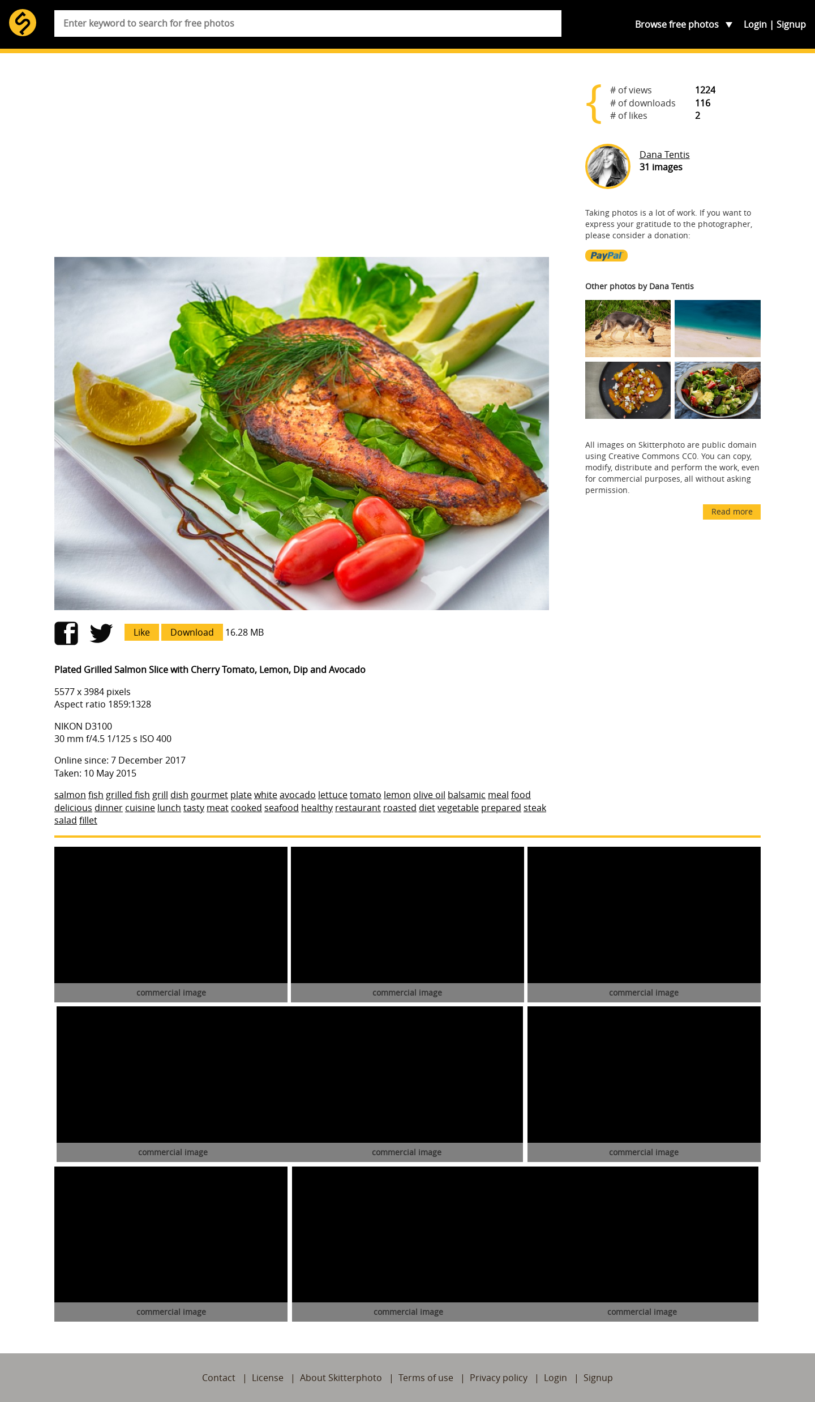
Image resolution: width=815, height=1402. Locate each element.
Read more (732, 511)
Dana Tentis (665, 154)
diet (427, 807)
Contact (218, 1377)
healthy (317, 807)
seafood (281, 807)
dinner (109, 807)
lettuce (333, 794)
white (265, 794)
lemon (397, 794)
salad (65, 820)
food (521, 794)
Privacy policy (498, 1377)
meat (218, 807)
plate (241, 794)
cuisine (140, 807)
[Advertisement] (301, 159)
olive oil (429, 794)
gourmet (209, 794)
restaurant (358, 807)
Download (192, 632)
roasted (400, 807)
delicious (73, 807)
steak (535, 807)
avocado (298, 794)
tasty (193, 807)
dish (179, 794)
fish (96, 794)
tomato (365, 794)
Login (755, 24)
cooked (246, 807)
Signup (791, 24)
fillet (88, 820)
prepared (501, 807)
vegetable (458, 807)
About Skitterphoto (341, 1377)
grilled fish (128, 794)
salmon (70, 794)
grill (160, 794)
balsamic (467, 794)
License (268, 1377)
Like (142, 632)
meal (498, 794)
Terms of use (425, 1377)
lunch (169, 807)
